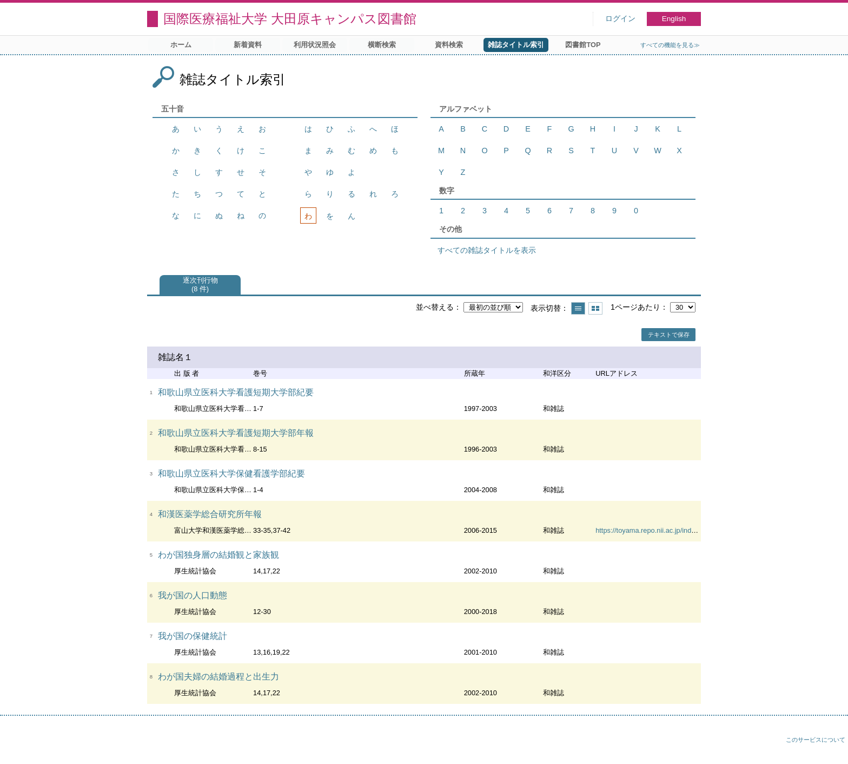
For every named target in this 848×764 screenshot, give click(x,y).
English (674, 19)
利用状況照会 (315, 45)
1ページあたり (635, 307)
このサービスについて (815, 739)
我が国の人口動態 (192, 595)
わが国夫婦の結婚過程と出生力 (218, 676)
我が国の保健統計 (192, 636)
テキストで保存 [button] (669, 334)
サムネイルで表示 (595, 308)
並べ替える (435, 307)
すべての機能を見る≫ (670, 45)
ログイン (620, 19)
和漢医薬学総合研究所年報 (210, 514)
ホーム (180, 45)
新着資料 (248, 45)
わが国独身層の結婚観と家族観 (218, 554)
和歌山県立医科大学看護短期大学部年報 (236, 432)
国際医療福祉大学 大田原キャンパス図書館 (289, 18)
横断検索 (382, 45)
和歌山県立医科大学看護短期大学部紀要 (236, 392)
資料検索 (449, 45)
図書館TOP (582, 45)
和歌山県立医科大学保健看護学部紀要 (231, 473)
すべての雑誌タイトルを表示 (487, 250)
